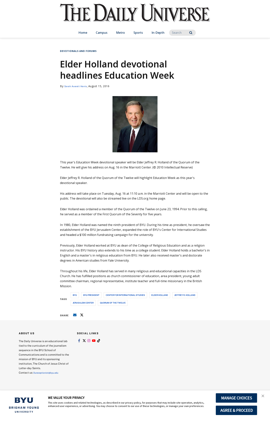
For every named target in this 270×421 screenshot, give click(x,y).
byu (75, 295)
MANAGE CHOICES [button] (236, 398)
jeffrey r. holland (184, 295)
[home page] (135, 17)
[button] (264, 397)
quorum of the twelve (113, 302)
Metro (120, 33)
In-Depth (158, 33)
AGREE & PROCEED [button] (236, 410)
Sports (138, 33)
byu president (91, 295)
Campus (101, 33)
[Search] (182, 32)
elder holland (159, 295)
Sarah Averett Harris (77, 86)
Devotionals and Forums (78, 51)
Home (82, 33)
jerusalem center (83, 302)
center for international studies (125, 295)
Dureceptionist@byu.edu (48, 372)
